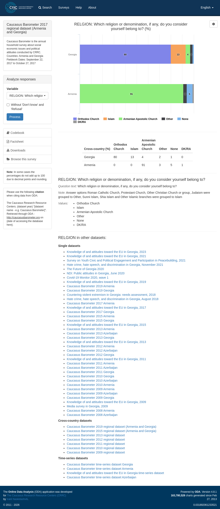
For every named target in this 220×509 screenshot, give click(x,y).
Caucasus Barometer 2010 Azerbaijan (92, 380)
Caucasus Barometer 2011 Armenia (91, 363)
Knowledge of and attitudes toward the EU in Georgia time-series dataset (115, 473)
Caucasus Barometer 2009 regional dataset (96, 452)
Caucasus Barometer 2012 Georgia (90, 354)
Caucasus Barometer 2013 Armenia (91, 329)
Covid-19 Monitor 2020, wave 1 (87, 277)
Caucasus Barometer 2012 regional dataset (96, 439)
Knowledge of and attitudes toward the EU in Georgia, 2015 (106, 324)
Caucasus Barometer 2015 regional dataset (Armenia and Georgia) (111, 431)
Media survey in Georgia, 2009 (87, 406)
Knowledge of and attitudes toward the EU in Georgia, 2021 (106, 256)
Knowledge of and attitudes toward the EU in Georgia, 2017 (106, 307)
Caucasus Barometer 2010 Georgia (90, 376)
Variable (12, 89)
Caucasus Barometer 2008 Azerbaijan (92, 415)
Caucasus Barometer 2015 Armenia (91, 316)
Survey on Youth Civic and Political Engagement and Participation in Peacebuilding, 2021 (126, 260)
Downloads (16, 150)
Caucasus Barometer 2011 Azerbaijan (92, 367)
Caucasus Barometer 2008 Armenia (91, 410)
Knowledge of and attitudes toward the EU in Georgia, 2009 (106, 402)
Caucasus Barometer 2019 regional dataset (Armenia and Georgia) (111, 426)
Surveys (63, 7)
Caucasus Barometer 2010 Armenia (91, 385)
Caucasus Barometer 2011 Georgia (90, 372)
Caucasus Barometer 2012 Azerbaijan (92, 350)
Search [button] (45, 7)
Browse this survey (21, 159)
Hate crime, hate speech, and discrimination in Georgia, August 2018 (112, 299)
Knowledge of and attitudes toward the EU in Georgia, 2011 (106, 359)
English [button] (207, 7)
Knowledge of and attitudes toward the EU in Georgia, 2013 (106, 342)
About (92, 7)
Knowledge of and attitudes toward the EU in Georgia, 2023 (106, 252)
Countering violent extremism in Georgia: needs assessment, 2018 (111, 294)
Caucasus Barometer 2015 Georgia (90, 320)
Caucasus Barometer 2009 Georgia (90, 397)
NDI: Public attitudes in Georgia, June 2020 (96, 273)
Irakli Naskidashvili (17, 499)
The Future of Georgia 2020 (85, 269)
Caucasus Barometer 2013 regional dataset (96, 435)
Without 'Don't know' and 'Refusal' (25, 107)
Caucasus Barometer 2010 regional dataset (96, 448)
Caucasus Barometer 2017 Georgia (90, 312)
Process (14, 117)
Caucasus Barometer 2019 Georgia (90, 290)
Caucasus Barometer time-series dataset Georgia (100, 464)
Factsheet (15, 141)
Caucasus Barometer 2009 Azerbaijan (92, 393)
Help (79, 7)
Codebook (15, 132)
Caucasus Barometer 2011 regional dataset (96, 444)
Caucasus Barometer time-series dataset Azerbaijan (101, 477)
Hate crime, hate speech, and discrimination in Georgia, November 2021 (115, 264)
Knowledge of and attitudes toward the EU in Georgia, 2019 (106, 282)
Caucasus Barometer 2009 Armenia (91, 389)
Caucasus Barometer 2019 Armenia (91, 286)
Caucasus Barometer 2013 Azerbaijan (92, 333)
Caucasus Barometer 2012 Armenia (91, 346)
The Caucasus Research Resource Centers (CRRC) (36, 495)
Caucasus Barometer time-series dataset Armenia (100, 468)
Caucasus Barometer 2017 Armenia (91, 303)
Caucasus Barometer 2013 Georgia (90, 337)
